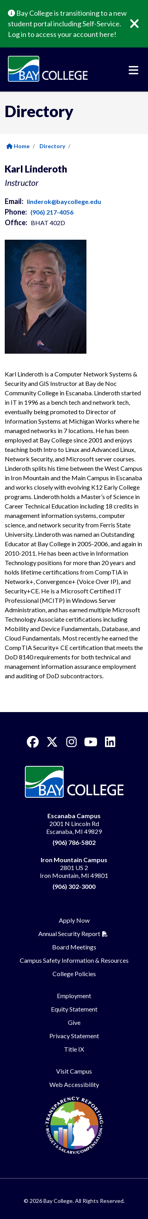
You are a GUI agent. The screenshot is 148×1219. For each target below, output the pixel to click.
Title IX (74, 1049)
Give (74, 1022)
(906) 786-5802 (74, 842)
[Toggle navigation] (133, 70)
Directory (52, 146)
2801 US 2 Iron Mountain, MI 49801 (74, 867)
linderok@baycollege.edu (64, 201)
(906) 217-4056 (51, 212)
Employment (74, 995)
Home (18, 146)
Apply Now (74, 920)
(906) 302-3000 (74, 886)
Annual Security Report (69, 933)
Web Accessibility (74, 1084)
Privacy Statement (74, 1035)
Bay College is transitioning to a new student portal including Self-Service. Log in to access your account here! (67, 24)
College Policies (74, 973)
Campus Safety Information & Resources (74, 960)
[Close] (140, 24)
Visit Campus (74, 1071)
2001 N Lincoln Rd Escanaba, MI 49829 (74, 823)
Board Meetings (74, 947)
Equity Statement (74, 1009)
